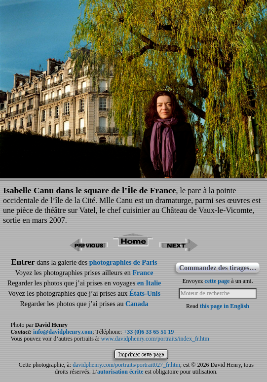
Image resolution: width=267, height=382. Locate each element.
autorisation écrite (120, 371)
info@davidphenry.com (62, 331)
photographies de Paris (123, 262)
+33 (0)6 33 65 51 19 (148, 331)
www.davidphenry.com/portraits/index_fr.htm (155, 338)
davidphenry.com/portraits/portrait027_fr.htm (126, 364)
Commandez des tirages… (217, 268)
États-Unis (144, 293)
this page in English (224, 306)
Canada (137, 304)
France (142, 273)
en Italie (149, 283)
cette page (216, 281)
